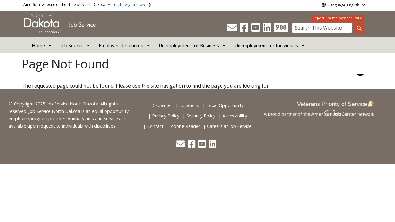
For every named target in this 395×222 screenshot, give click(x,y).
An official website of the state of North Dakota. (84, 4)
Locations (189, 105)
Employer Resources (121, 45)
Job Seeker (71, 45)
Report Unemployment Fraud (337, 17)
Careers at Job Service (229, 126)
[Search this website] (359, 28)
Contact (155, 126)
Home (38, 45)
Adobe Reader (185, 126)
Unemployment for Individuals (266, 45)
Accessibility (234, 116)
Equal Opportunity (225, 105)
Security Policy (200, 116)
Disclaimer (161, 105)
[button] (232, 29)
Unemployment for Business (189, 45)
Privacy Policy (165, 116)
